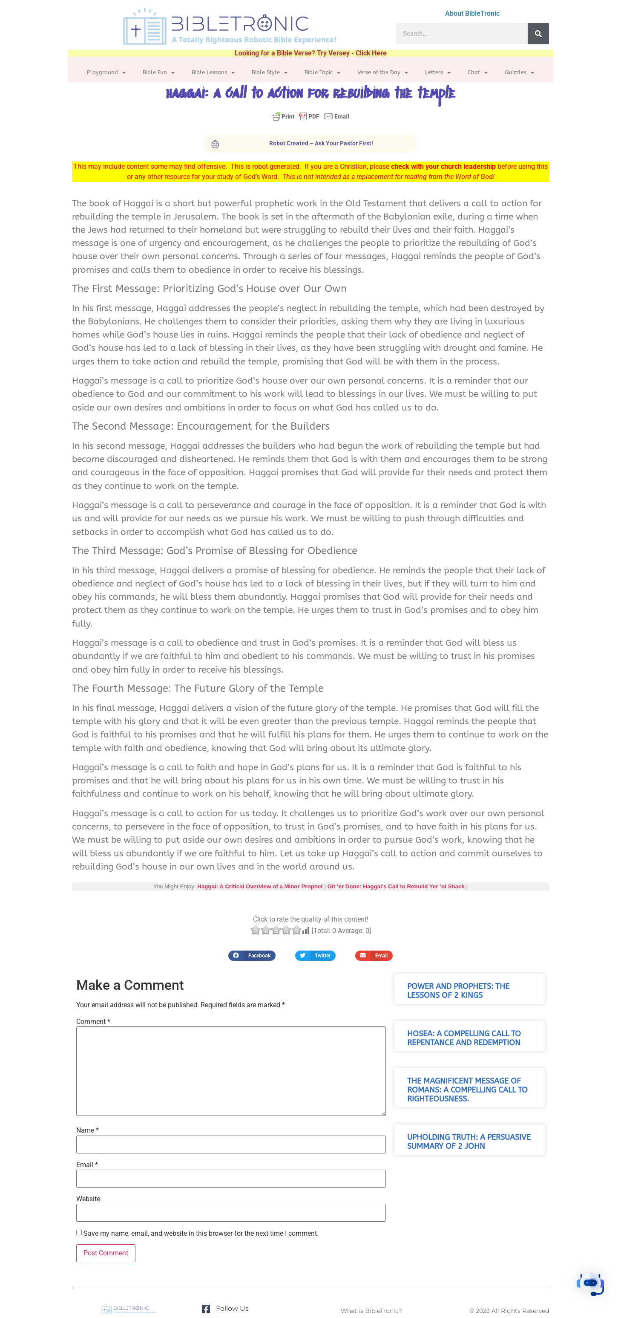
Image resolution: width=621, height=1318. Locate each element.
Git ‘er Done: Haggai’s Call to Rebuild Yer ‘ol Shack (396, 886)
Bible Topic (322, 73)
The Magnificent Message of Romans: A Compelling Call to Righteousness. (467, 1090)
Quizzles (519, 73)
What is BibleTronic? (371, 1311)
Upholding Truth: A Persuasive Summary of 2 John (469, 1142)
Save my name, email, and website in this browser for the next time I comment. (201, 1233)
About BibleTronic (472, 13)
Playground (106, 73)
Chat (478, 73)
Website (88, 1199)
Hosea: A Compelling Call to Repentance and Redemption (464, 1038)
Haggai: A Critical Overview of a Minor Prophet (260, 886)
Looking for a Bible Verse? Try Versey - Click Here (311, 53)
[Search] (538, 33)
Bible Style (270, 73)
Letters (438, 73)
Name (87, 1130)
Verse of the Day (382, 73)
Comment (93, 1021)
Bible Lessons (213, 73)
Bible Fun (159, 73)
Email (87, 1165)
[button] (252, 955)
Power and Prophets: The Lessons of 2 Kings (458, 991)
